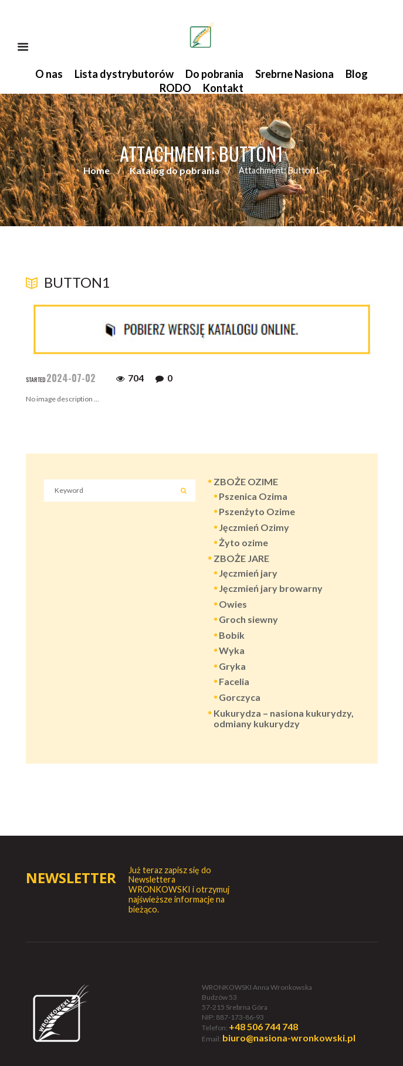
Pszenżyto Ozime (257, 511)
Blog (357, 74)
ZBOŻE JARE (241, 558)
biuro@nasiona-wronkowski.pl (288, 1037)
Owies (233, 603)
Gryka (232, 666)
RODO (175, 88)
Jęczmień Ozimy (254, 527)
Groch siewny (248, 619)
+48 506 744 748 (263, 1026)
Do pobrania (214, 74)
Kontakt (223, 88)
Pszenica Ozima (253, 496)
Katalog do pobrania (174, 170)
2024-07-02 (71, 378)
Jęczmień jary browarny (271, 588)
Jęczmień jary (248, 572)
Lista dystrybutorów (124, 74)
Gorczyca (239, 697)
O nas (49, 74)
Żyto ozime (243, 542)
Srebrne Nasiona (294, 74)
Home (96, 170)
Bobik (232, 635)
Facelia (234, 681)
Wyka (232, 650)
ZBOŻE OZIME (246, 481)
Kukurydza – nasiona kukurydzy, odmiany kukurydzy (284, 718)
